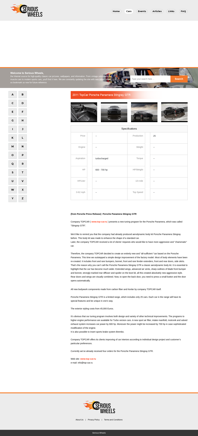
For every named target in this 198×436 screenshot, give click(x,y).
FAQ (183, 11)
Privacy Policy (94, 420)
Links (171, 11)
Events (142, 11)
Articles (157, 11)
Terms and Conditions (113, 420)
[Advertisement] (99, 44)
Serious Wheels (99, 433)
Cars (128, 11)
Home (116, 11)
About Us (79, 420)
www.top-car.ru (99, 221)
